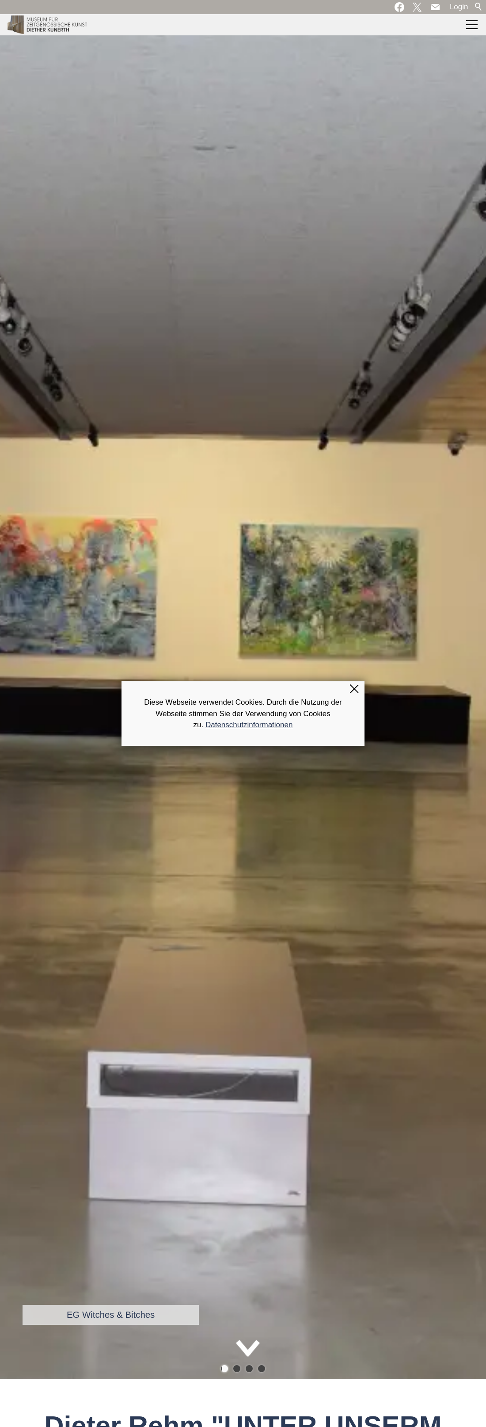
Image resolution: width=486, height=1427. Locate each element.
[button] (435, 7)
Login (459, 7)
